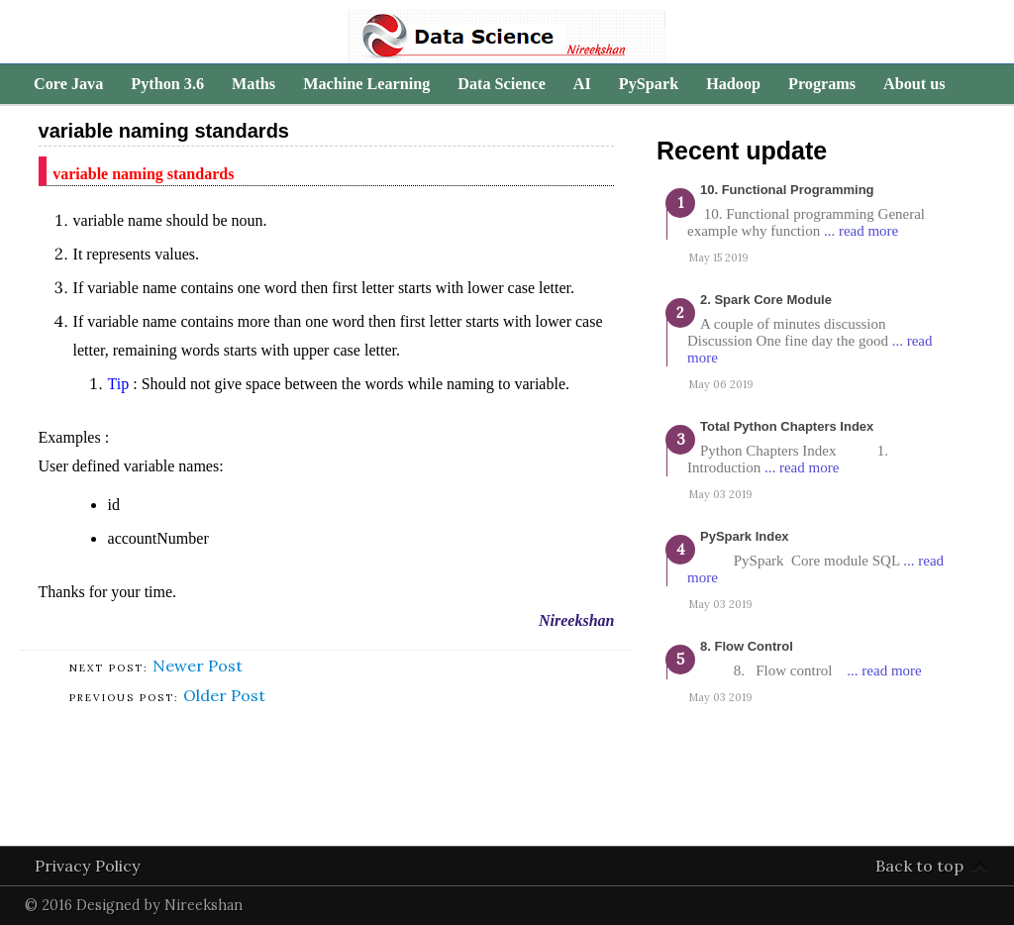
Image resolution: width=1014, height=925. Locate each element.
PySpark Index (744, 536)
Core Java (68, 84)
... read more (861, 231)
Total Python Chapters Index (786, 426)
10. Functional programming (787, 189)
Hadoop (733, 84)
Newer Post (197, 665)
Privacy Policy (88, 865)
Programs (822, 84)
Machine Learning (366, 84)
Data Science (501, 84)
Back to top (919, 865)
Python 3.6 (167, 84)
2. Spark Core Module (766, 299)
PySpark (648, 84)
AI (582, 84)
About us (914, 84)
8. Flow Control (746, 646)
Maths (253, 84)
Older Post (224, 695)
